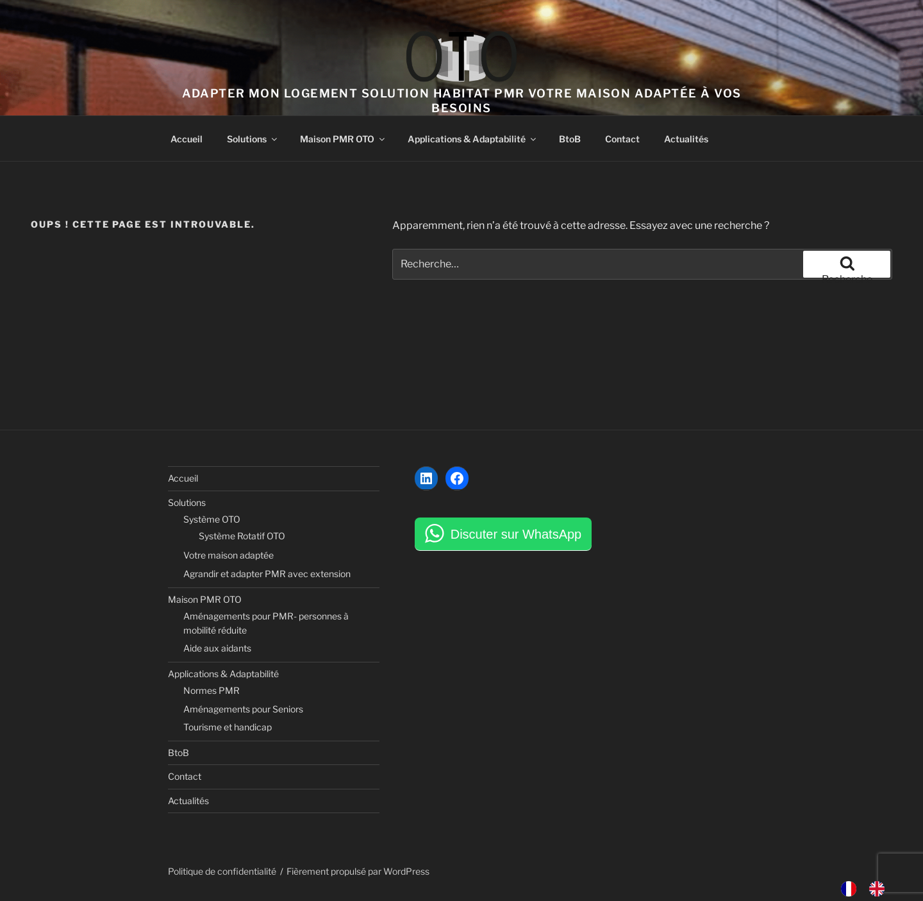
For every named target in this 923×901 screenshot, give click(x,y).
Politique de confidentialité (222, 871)
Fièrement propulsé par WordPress (358, 871)
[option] (880, 889)
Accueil (186, 138)
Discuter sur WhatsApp (516, 534)
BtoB (570, 138)
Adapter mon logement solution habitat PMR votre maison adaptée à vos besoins (462, 101)
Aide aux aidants (217, 648)
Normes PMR (211, 690)
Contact (622, 138)
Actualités (686, 138)
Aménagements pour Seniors (243, 708)
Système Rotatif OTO (242, 535)
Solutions (253, 138)
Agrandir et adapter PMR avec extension (267, 573)
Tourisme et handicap (227, 726)
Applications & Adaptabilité (473, 138)
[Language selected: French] (869, 889)
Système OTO (211, 519)
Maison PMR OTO (343, 138)
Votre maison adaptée (228, 555)
